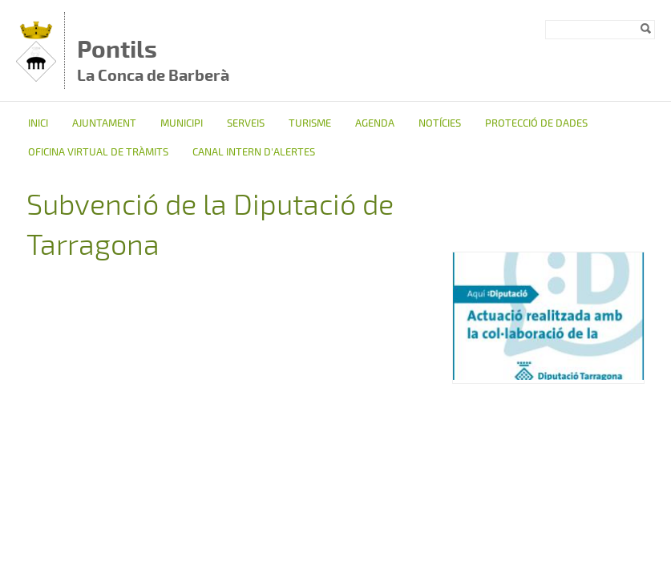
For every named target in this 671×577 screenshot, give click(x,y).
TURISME (310, 123)
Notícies (439, 123)
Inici (38, 123)
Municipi (181, 123)
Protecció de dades (536, 123)
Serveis (246, 123)
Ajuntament (104, 123)
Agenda (374, 123)
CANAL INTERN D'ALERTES (253, 152)
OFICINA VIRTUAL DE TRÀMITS (98, 152)
